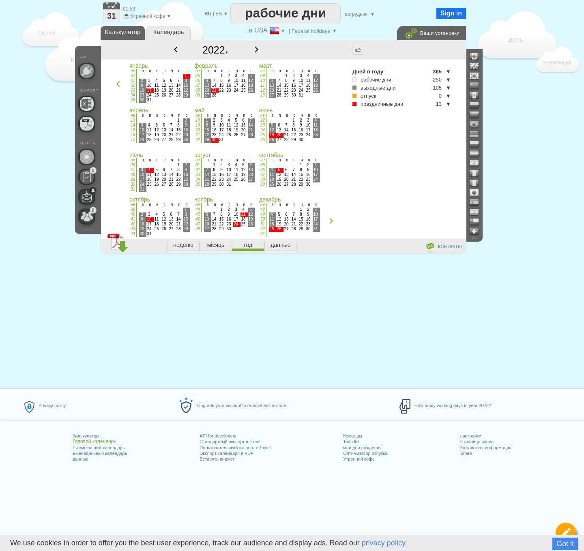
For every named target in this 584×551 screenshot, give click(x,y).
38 (262, 179)
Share (466, 453)
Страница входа (477, 441)
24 (262, 130)
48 (197, 229)
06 (197, 80)
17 (133, 139)
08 (197, 90)
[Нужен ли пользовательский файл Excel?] (87, 103)
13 (262, 95)
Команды (352, 435)
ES (218, 14)
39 (262, 184)
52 (133, 75)
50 (262, 219)
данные (80, 459)
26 (262, 139)
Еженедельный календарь (100, 453)
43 (133, 229)
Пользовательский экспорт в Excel (235, 447)
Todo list (351, 441)
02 (133, 85)
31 (133, 189)
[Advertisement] (283, 319)
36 (262, 169)
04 (133, 95)
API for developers (218, 435)
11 (262, 85)
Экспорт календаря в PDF (226, 453)
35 (197, 184)
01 (133, 80)
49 (262, 214)
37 (262, 174)
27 (133, 169)
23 (262, 125)
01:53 (129, 9)
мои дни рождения (362, 447)
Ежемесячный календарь (99, 447)
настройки (470, 435)
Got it (565, 544)
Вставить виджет (217, 459)
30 (133, 184)
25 (262, 135)
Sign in (451, 13)
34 (197, 179)
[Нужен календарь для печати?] (87, 123)
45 (197, 214)
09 (197, 95)
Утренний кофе (359, 459)
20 (197, 130)
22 (197, 139)
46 (197, 219)
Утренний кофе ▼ (147, 16)
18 (197, 120)
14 (133, 125)
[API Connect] (87, 70)
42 (133, 224)
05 (133, 100)
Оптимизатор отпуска (365, 453)
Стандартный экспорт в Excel (230, 441)
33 (197, 174)
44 (133, 234)
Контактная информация (485, 447)
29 (133, 179)
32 (197, 169)
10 (262, 80)
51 (262, 224)
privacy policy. (384, 543)
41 (133, 219)
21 (197, 135)
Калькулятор (86, 435)
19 (197, 125)
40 (133, 214)
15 (133, 130)
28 (133, 174)
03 (133, 90)
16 (133, 135)
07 (197, 85)
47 (197, 224)
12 (262, 90)
